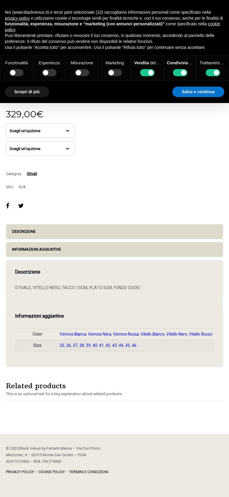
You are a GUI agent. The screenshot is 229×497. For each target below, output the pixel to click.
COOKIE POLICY (51, 472)
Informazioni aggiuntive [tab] (36, 249)
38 (81, 345)
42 (108, 345)
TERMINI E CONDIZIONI (88, 472)
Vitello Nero (176, 334)
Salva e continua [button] (198, 91)
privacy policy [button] (17, 18)
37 (75, 345)
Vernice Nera (99, 334)
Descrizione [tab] (23, 231)
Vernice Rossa (126, 334)
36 (68, 345)
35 (62, 345)
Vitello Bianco (152, 334)
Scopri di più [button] (27, 91)
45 (127, 345)
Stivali (32, 174)
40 (94, 345)
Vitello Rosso (200, 334)
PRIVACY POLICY (20, 472)
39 (88, 345)
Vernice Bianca (73, 334)
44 (121, 345)
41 (101, 345)
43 (114, 345)
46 (134, 345)
